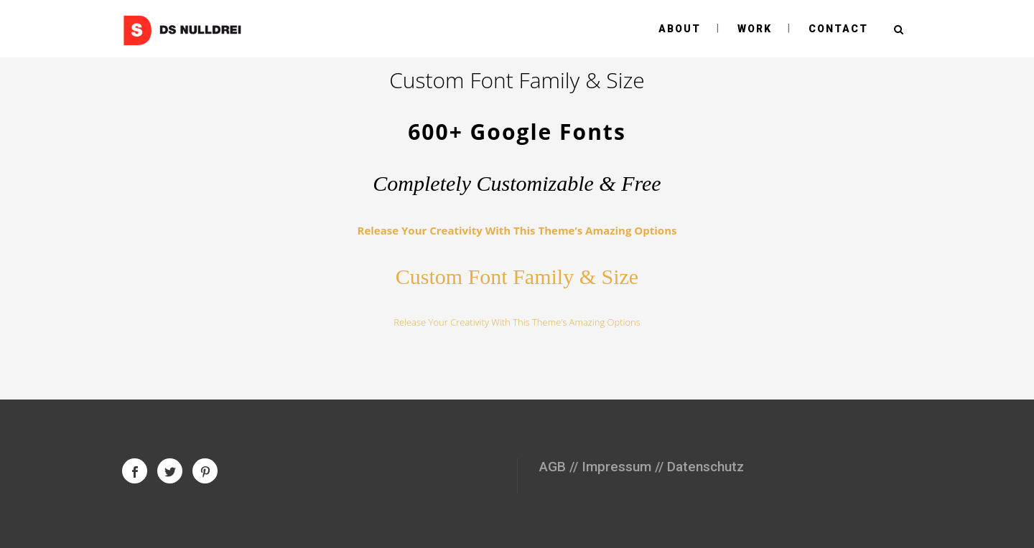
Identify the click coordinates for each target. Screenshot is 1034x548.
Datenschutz (705, 466)
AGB (552, 466)
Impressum (616, 466)
